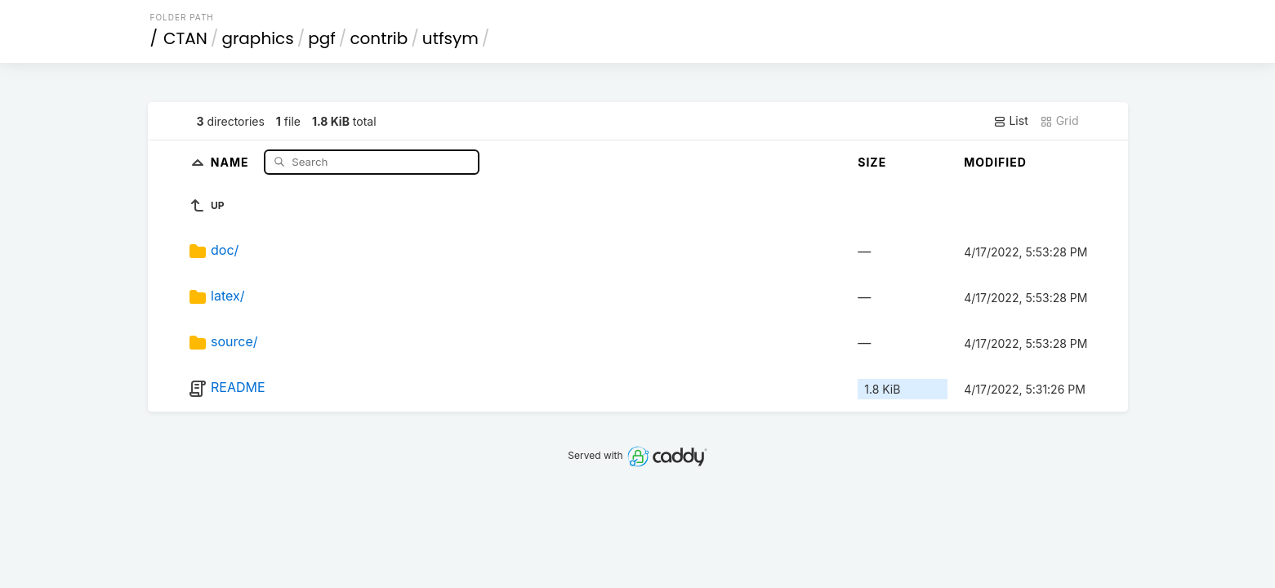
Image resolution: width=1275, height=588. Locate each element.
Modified (995, 162)
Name (231, 161)
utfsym (450, 38)
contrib (379, 38)
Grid (1059, 121)
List (1010, 121)
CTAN (185, 38)
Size (872, 162)
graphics (257, 38)
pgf (322, 38)
